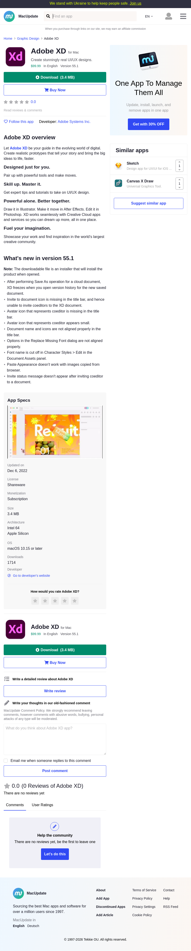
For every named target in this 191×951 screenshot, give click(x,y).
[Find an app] (48, 16)
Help (166, 898)
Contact (168, 890)
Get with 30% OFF (148, 124)
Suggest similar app (148, 203)
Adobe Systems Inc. (74, 121)
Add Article (104, 915)
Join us (135, 3)
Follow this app (19, 122)
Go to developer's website (28, 576)
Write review (55, 691)
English (19, 925)
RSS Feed (170, 907)
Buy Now (54, 89)
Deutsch (33, 925)
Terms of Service (144, 890)
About (100, 890)
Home (8, 38)
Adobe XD (18, 148)
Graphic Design (28, 38)
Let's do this (55, 854)
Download (54, 77)
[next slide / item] (99, 432)
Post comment (55, 770)
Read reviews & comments (23, 110)
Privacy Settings (143, 907)
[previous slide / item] (10, 432)
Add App (102, 898)
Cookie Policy (142, 915)
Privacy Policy (142, 898)
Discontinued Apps (110, 907)
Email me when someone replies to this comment (51, 761)
